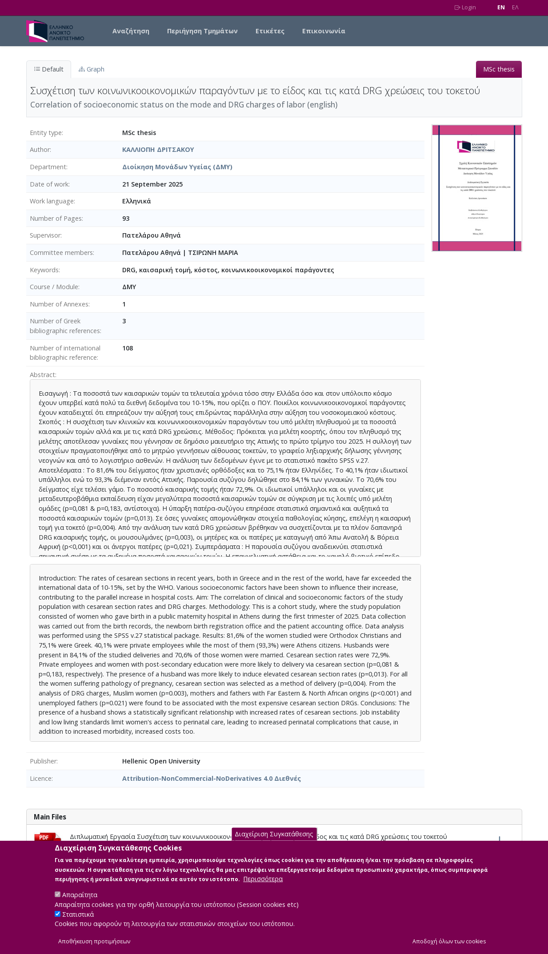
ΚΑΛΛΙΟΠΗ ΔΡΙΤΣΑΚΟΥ (158, 149)
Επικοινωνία (323, 31)
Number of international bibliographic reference (65, 353)
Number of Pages (56, 218)
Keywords (44, 270)
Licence (41, 778)
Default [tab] (49, 69)
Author (40, 149)
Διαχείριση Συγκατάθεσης (274, 836)
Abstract (42, 374)
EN (501, 7)
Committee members (61, 252)
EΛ (515, 7)
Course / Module (54, 286)
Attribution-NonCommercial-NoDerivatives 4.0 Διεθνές (211, 778)
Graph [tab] (91, 69)
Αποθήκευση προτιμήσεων (94, 944)
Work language (52, 201)
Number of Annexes (59, 304)
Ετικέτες (270, 31)
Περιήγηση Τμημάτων (202, 31)
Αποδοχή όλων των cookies (449, 944)
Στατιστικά (78, 917)
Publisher (43, 761)
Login (465, 7)
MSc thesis (499, 69)
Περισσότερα (263, 882)
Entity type (46, 132)
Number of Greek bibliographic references (65, 326)
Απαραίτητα (79, 898)
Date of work (49, 184)
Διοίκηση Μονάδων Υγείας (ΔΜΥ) (177, 167)
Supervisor (45, 235)
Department (48, 167)
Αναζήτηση (130, 31)
